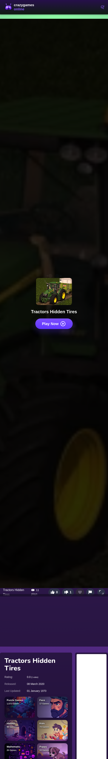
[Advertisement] (54, 620)
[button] (101, 592)
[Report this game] (90, 592)
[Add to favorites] (80, 592)
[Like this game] (54, 592)
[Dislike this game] (68, 592)
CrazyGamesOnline (20, 7)
